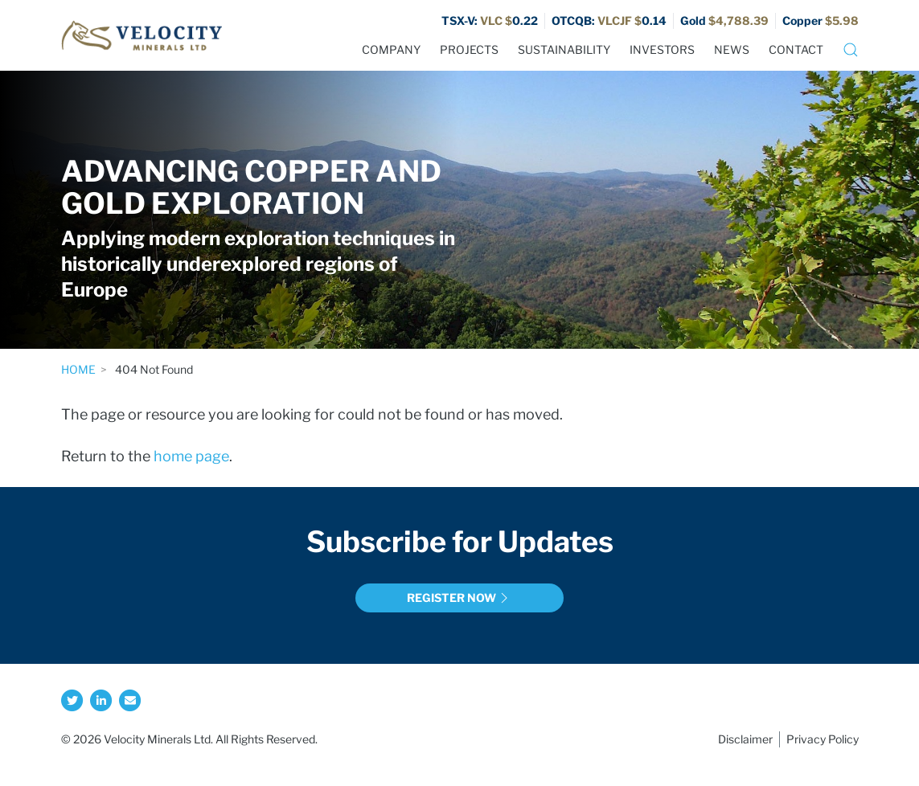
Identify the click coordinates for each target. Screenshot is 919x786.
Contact (796, 49)
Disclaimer (745, 739)
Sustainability (564, 49)
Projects (469, 49)
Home (78, 369)
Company (391, 49)
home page (191, 456)
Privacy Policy (822, 739)
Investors (662, 49)
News (731, 49)
